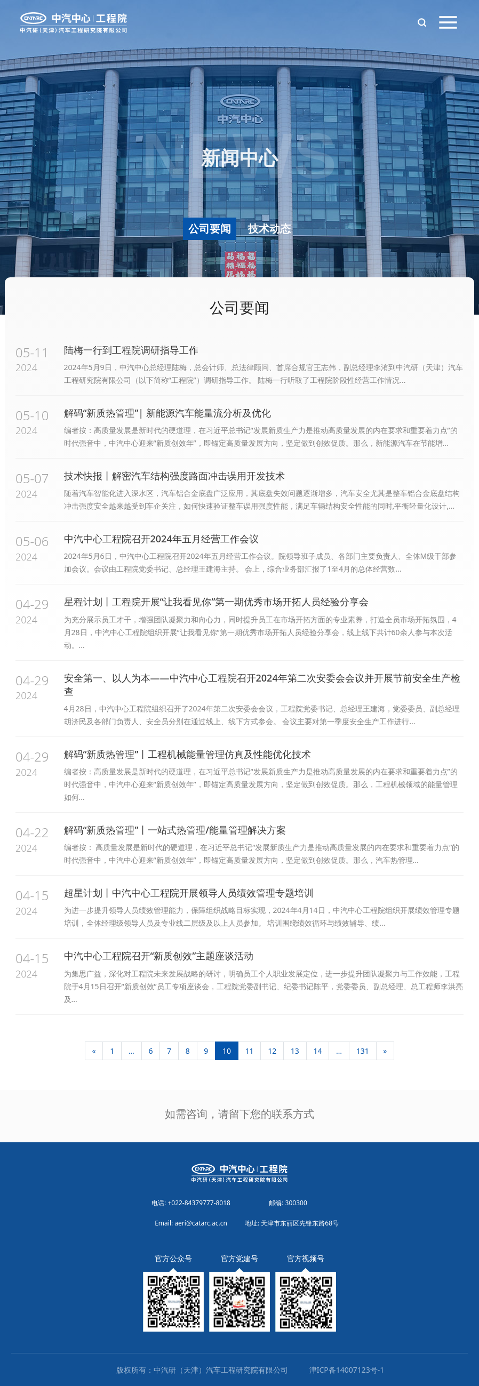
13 (295, 1051)
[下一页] (385, 1051)
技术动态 (269, 228)
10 (226, 1051)
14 (317, 1051)
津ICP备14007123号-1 (347, 1370)
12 (272, 1051)
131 (362, 1051)
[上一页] (94, 1051)
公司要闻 (209, 228)
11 (249, 1051)
